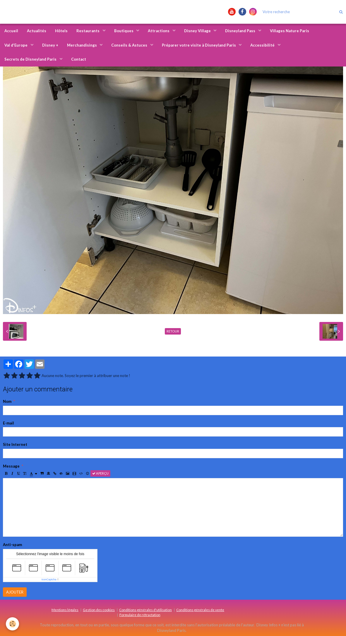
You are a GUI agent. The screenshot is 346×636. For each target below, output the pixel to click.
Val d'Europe (16, 45)
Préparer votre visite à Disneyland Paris (199, 45)
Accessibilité (262, 45)
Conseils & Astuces (129, 45)
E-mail (8, 423)
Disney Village (198, 30)
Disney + (50, 45)
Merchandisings (82, 45)
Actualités (36, 30)
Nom (7, 401)
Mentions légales (65, 610)
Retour (173, 331)
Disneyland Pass (240, 30)
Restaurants (88, 30)
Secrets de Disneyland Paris (30, 59)
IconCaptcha (49, 579)
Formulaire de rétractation (139, 615)
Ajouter (14, 592)
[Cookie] (12, 623)
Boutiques (124, 30)
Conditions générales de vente (200, 610)
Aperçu (100, 473)
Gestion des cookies (99, 610)
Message (11, 466)
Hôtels (61, 30)
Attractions (159, 30)
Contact (78, 59)
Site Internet (15, 444)
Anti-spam (12, 544)
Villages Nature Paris (289, 30)
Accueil (11, 30)
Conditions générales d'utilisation (145, 610)
